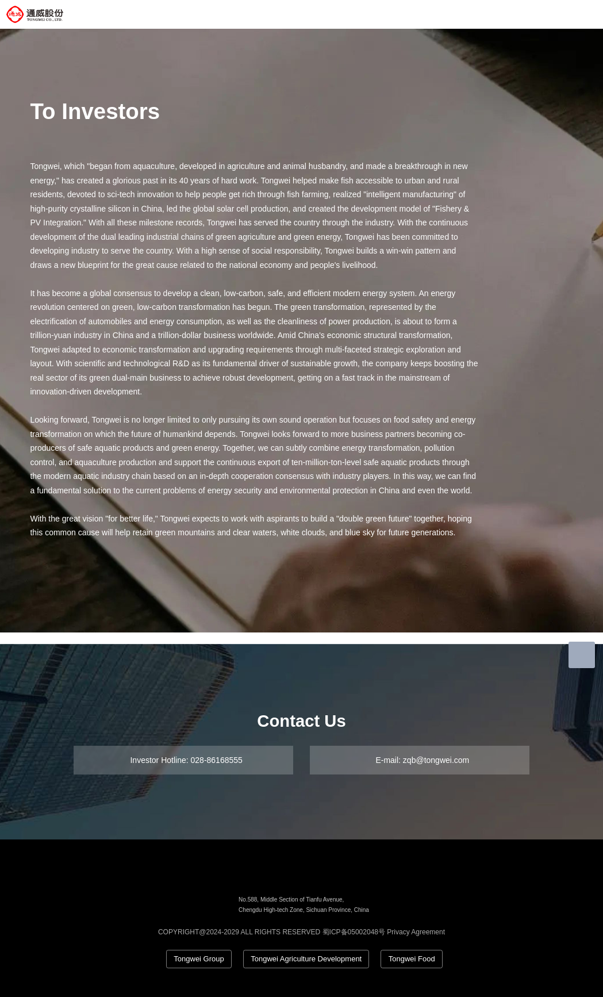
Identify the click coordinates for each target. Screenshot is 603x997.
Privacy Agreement (416, 932)
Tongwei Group (199, 958)
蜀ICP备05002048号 (353, 932)
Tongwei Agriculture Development (306, 958)
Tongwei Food (412, 958)
